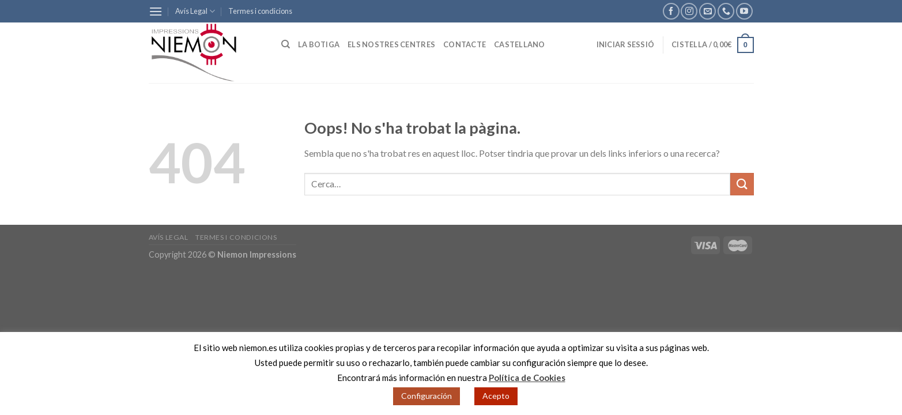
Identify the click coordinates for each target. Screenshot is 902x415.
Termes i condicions (260, 11)
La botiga (318, 44)
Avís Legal (195, 11)
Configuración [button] (426, 396)
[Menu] (156, 11)
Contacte (464, 44)
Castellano (519, 44)
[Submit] (741, 184)
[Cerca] (285, 44)
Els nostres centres (391, 44)
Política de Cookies (527, 377)
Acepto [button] (496, 396)
